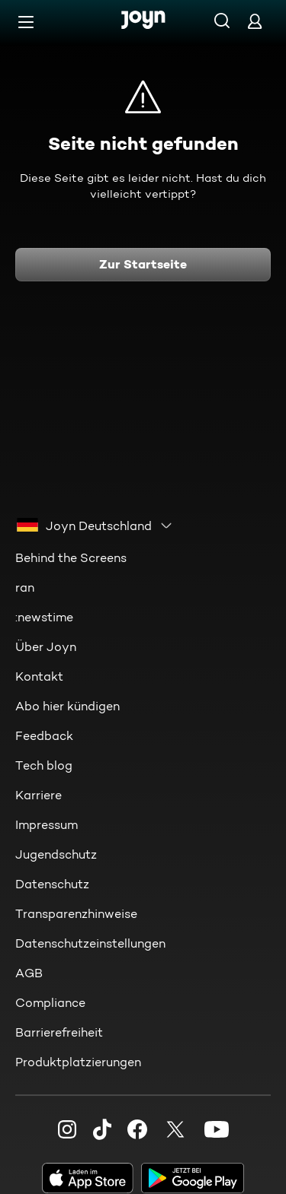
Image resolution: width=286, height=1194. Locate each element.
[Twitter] (175, 1129)
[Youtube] (216, 1129)
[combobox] (95, 525)
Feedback (44, 736)
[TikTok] (102, 1129)
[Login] (254, 21)
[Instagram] (67, 1129)
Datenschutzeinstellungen (90, 943)
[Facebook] (137, 1129)
